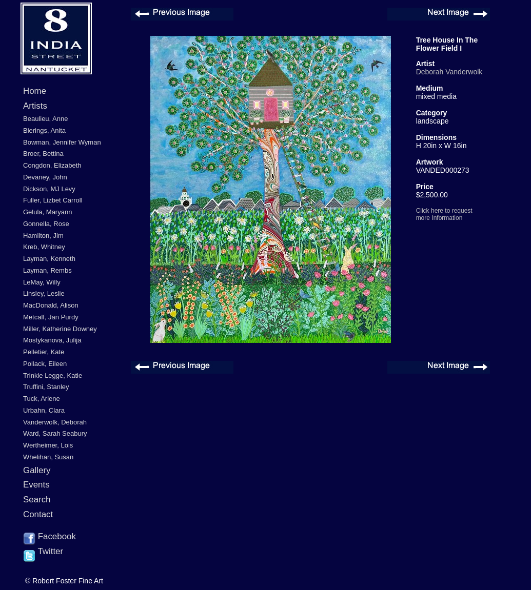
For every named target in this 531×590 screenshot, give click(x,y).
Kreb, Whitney (44, 247)
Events (36, 485)
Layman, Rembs (47, 270)
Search (37, 499)
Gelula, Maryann (47, 212)
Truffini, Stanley (46, 387)
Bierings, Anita (44, 130)
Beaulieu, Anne (45, 119)
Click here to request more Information (444, 214)
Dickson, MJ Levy (49, 189)
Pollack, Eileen (45, 364)
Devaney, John (45, 177)
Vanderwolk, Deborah (55, 422)
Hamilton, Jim (43, 235)
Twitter (43, 552)
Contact (38, 514)
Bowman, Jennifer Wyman (62, 142)
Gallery (37, 470)
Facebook (49, 537)
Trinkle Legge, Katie (52, 375)
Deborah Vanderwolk (449, 72)
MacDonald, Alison (50, 305)
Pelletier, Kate (43, 352)
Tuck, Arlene (41, 398)
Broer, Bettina (43, 153)
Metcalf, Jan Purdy (50, 317)
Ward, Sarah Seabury (55, 433)
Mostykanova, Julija (52, 340)
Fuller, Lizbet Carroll (53, 200)
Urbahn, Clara (44, 410)
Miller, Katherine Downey (60, 329)
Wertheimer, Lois (48, 445)
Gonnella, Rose (46, 224)
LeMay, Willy (42, 282)
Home (34, 91)
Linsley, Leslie (44, 293)
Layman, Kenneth (49, 258)
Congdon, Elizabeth (52, 165)
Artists (35, 106)
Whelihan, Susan (48, 457)
